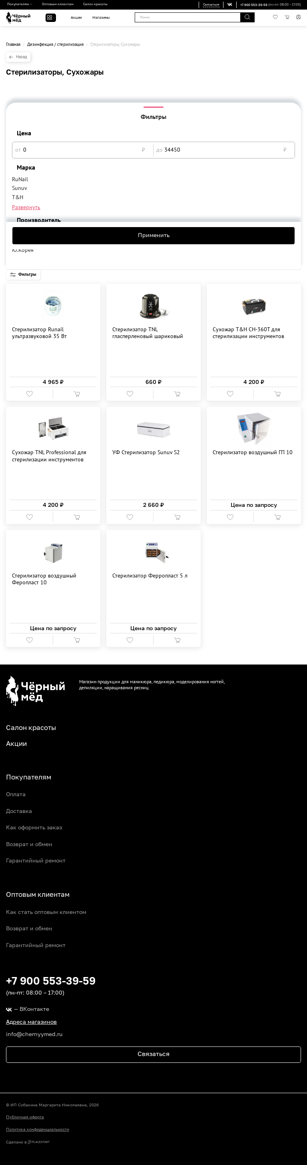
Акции (76, 18)
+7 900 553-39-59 (253, 5)
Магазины (101, 18)
